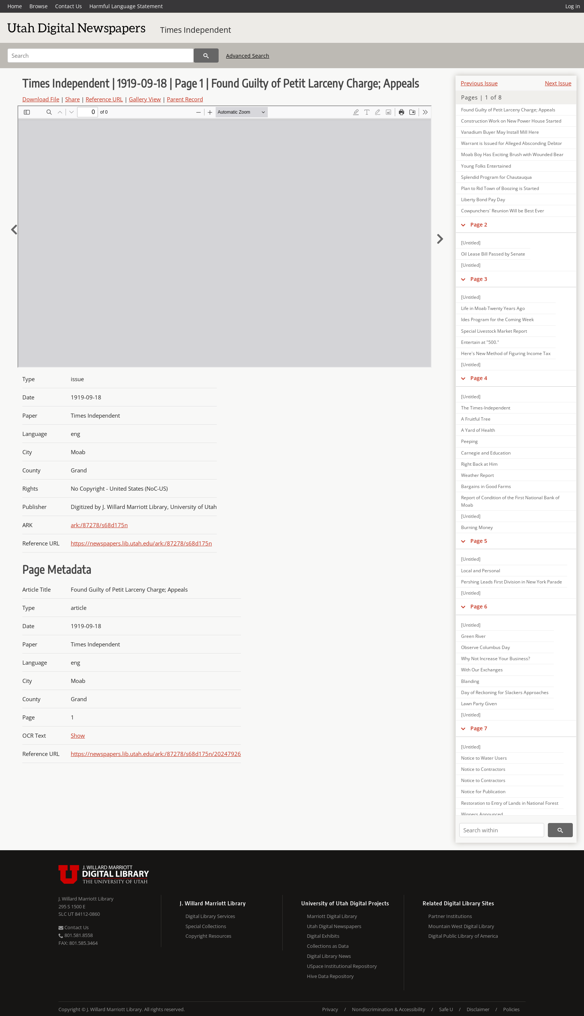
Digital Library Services (210, 916)
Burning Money (477, 527)
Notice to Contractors (483, 769)
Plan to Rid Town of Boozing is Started (500, 188)
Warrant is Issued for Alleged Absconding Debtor (511, 143)
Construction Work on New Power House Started (511, 121)
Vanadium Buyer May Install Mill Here (500, 132)
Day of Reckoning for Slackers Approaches (505, 692)
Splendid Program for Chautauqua (496, 177)
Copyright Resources (208, 936)
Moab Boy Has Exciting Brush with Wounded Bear (512, 154)
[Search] (100, 55)
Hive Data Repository (330, 976)
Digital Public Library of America (463, 936)
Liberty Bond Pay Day (483, 199)
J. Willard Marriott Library (86, 898)
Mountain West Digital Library (461, 926)
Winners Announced (482, 814)
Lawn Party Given (479, 703)
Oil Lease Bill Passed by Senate (493, 254)
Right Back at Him (479, 464)
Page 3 (478, 278)
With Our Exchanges (482, 670)
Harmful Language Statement (126, 6)
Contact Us (68, 6)
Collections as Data (328, 946)
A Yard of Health (478, 430)
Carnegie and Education (486, 453)
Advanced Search (247, 55)
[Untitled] (470, 243)
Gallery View (145, 99)
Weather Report (477, 475)
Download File (40, 99)
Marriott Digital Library (332, 916)
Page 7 (478, 728)
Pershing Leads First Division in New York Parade (511, 582)
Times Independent (195, 30)
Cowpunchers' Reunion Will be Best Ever (502, 211)
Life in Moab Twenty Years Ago (493, 308)
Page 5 (478, 540)
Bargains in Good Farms (486, 486)
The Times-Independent (485, 408)
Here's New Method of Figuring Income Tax (505, 353)
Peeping (469, 441)
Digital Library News (329, 956)
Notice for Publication (483, 791)
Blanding (470, 681)
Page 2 (478, 224)
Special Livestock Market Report (494, 331)
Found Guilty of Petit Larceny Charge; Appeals (508, 110)
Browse (38, 6)
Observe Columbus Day (485, 647)
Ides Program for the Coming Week (497, 319)
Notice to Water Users (484, 758)
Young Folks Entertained (486, 166)
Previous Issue (479, 83)
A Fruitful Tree (476, 419)
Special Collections (205, 926)
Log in (572, 6)
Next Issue (558, 83)
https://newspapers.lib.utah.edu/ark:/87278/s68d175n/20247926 (156, 753)
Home (14, 6)
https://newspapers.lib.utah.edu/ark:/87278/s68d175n (141, 543)
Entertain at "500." (480, 342)
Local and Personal (480, 570)
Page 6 (478, 606)
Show (78, 735)
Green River (473, 636)
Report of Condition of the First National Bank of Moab (510, 501)
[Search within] (501, 830)
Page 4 (478, 378)
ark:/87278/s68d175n (99, 525)
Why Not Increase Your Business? (495, 658)
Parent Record (185, 99)
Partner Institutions (450, 916)
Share (72, 99)
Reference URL (104, 99)
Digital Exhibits (323, 936)
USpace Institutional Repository (342, 966)
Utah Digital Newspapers (334, 926)
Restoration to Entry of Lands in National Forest (509, 803)
